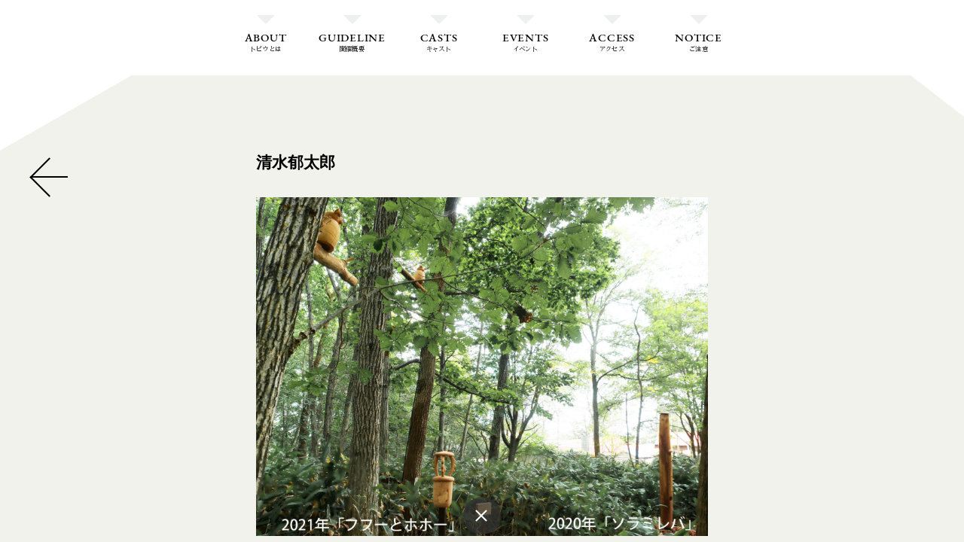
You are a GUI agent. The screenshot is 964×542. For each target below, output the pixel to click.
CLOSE (49, 177)
